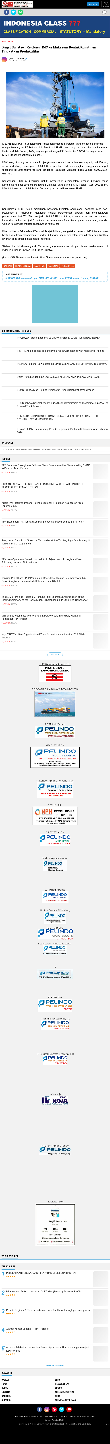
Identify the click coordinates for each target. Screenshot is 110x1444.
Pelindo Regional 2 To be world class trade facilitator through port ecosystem (48, 1310)
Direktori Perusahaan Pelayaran (82, 1416)
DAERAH (8, 266)
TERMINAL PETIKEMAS (65, 1400)
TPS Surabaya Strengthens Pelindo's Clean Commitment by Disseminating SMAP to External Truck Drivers (46, 467)
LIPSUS (58, 1388)
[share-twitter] (13, 12)
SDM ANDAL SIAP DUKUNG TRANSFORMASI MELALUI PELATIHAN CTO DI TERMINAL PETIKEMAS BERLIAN (42, 486)
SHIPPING (6, 1400)
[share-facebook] (6, 12)
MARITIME (39, 266)
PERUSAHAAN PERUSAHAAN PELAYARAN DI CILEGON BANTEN (41, 1272)
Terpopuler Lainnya (55, 1366)
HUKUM (5, 1388)
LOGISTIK (6, 1392)
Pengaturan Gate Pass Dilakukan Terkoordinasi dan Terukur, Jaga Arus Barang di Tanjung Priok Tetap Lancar (46, 542)
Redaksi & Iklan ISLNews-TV (26, 1416)
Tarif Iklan (64, 1416)
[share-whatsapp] (20, 12)
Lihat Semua (55, 655)
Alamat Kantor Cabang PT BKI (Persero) (28, 1328)
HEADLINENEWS (23, 266)
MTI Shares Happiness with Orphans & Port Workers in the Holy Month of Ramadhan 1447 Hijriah (41, 617)
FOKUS (5, 1384)
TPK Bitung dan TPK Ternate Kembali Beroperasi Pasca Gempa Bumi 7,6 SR (43, 521)
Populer (93, 4)
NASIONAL (53, 266)
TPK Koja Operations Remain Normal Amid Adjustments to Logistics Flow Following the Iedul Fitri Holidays (42, 561)
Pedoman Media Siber (49, 1416)
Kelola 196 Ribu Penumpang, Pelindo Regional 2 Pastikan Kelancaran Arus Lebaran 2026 (42, 504)
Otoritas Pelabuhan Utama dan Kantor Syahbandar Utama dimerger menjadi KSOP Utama (47, 1349)
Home (4, 42)
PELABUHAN (68, 266)
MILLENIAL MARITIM (64, 1392)
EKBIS (57, 1380)
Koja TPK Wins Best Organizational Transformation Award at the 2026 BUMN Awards (43, 636)
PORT (57, 1396)
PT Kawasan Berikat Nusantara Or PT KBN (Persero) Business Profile (43, 1291)
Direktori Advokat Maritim (55, 1420)
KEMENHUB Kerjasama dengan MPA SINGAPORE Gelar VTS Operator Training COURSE (52, 278)
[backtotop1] (107, 1424)
